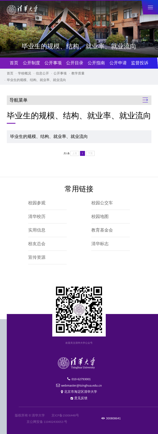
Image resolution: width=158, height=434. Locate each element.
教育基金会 (102, 230)
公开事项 (53, 63)
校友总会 (36, 243)
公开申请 (118, 63)
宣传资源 (36, 257)
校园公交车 (102, 203)
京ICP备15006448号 (65, 415)
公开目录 (74, 63)
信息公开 (42, 73)
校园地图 (100, 216)
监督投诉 (139, 63)
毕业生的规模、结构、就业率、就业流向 (36, 80)
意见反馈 (80, 398)
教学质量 (78, 73)
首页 (14, 63)
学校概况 (24, 73)
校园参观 (36, 203)
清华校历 (36, 216)
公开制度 (31, 63)
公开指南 (96, 63)
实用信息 (36, 230)
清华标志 (100, 243)
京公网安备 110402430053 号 (47, 422)
